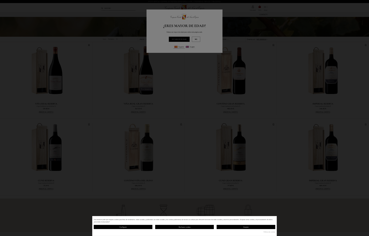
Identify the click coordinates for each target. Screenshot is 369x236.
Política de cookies (269, 232)
